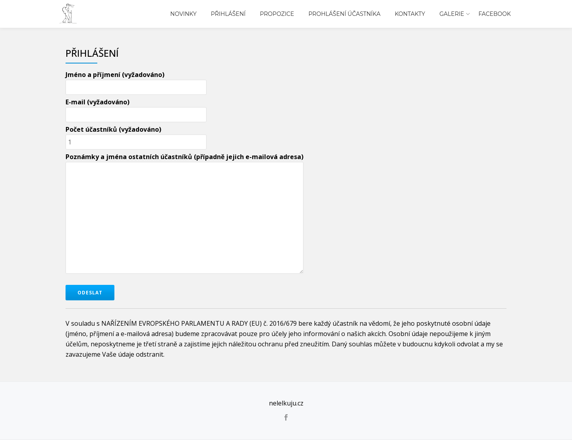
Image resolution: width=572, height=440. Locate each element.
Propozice (277, 13)
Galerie (451, 13)
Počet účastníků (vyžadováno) (136, 135)
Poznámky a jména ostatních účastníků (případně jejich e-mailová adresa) (184, 214)
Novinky (183, 13)
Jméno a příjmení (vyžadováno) (136, 81)
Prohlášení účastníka (344, 13)
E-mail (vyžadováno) (136, 108)
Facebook (494, 13)
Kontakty (410, 13)
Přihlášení (228, 13)
